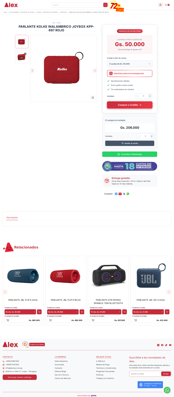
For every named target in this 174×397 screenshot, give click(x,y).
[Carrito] (166, 5)
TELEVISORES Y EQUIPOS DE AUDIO (21, 12)
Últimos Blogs (60, 371)
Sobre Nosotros (61, 361)
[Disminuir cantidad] (137, 96)
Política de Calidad (37, 344)
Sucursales (59, 365)
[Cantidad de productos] (143, 96)
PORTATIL (63, 12)
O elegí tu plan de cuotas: (117, 58)
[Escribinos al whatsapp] (167, 390)
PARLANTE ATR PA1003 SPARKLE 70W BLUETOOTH (108, 302)
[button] (5, 291)
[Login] (160, 4)
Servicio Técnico (62, 375)
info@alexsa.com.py (12, 368)
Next (95, 70)
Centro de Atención (63, 378)
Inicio (5, 12)
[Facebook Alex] (162, 344)
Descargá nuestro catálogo (20, 377)
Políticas (99, 375)
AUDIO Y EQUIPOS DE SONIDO (47, 12)
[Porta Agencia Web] (94, 395)
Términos (154, 385)
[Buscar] (105, 5)
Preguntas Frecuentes (105, 371)
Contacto (58, 368)
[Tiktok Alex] (166, 344)
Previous (32, 70)
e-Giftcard (100, 361)
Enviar (166, 374)
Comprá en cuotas (11, 308)
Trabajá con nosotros (105, 378)
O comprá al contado (12, 316)
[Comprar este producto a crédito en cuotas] (129, 105)
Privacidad (147, 385)
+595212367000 (11, 361)
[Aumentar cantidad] (150, 96)
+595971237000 (11, 365)
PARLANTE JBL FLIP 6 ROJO (66, 300)
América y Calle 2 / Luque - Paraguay (20, 371)
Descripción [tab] (12, 217)
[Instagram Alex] (158, 344)
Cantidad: (110, 96)
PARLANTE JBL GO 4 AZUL (151, 300)
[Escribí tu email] (150, 374)
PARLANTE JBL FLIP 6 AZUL (23, 300)
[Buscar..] (79, 4)
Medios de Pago (103, 365)
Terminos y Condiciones (106, 368)
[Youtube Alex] (170, 344)
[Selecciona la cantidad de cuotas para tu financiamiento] (129, 63)
